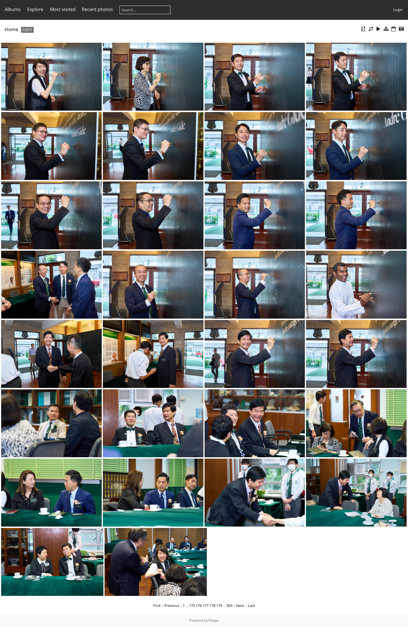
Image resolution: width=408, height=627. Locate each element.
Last (251, 605)
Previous (171, 605)
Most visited (63, 9)
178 (212, 605)
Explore (35, 9)
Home (11, 29)
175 (192, 605)
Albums (13, 9)
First (157, 605)
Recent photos (97, 9)
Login (398, 9)
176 (199, 605)
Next (240, 605)
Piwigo (214, 620)
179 (219, 605)
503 (229, 605)
